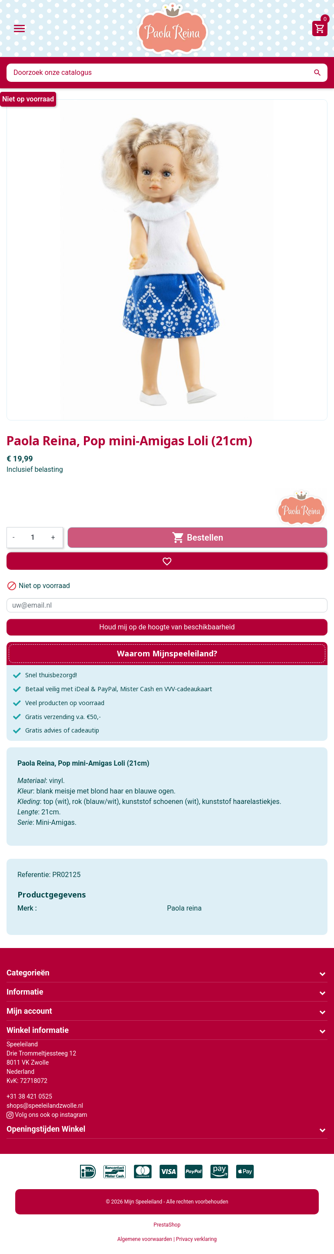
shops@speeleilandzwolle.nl (45, 1105)
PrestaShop (167, 1225)
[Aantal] (33, 538)
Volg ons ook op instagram (47, 1114)
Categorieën (28, 972)
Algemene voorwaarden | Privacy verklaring (167, 1239)
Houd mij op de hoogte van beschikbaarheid (166, 627)
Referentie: (33, 875)
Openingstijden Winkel (46, 1128)
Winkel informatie (38, 1030)
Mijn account (29, 1010)
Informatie (25, 991)
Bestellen (198, 537)
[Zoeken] (167, 73)
